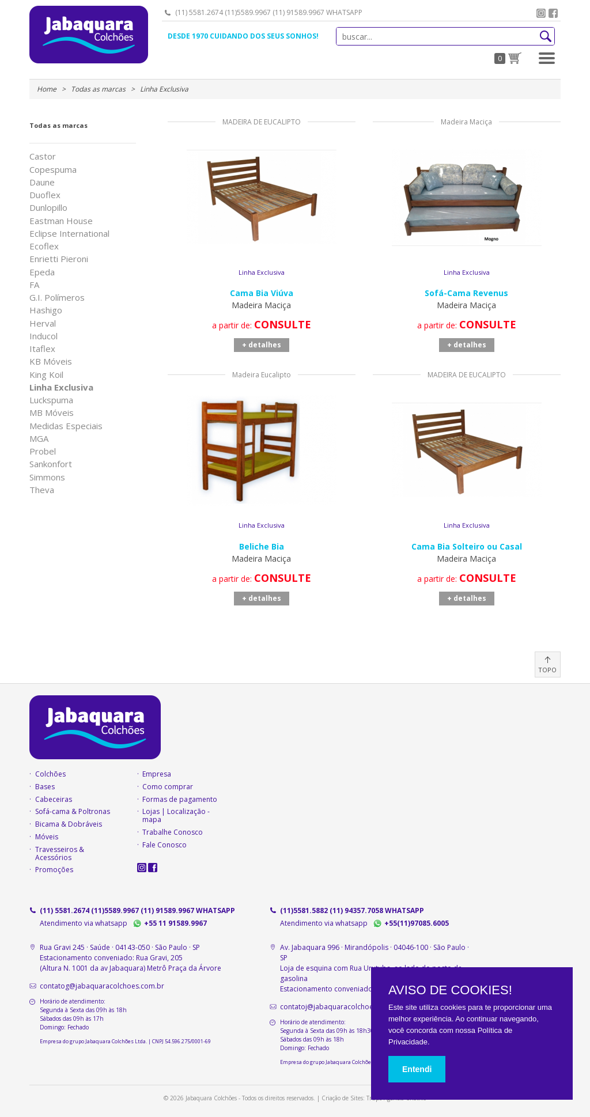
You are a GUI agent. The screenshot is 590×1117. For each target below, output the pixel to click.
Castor (42, 156)
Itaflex (42, 349)
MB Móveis (51, 413)
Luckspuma (51, 400)
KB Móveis (50, 361)
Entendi (417, 1069)
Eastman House (61, 221)
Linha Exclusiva (61, 387)
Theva (41, 490)
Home (46, 89)
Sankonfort (50, 464)
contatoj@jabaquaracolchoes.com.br (341, 1007)
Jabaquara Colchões (88, 34)
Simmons (47, 477)
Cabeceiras (53, 800)
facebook (553, 13)
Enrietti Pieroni (58, 259)
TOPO (547, 669)
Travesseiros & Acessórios (59, 854)
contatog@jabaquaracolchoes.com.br (102, 986)
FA (34, 285)
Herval (42, 323)
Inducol (43, 336)
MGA (38, 439)
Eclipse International (69, 233)
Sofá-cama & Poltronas (72, 812)
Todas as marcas (58, 125)
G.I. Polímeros (57, 297)
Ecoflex (44, 246)
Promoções (54, 870)
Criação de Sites (342, 1098)
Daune (42, 182)
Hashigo (45, 310)
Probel (42, 451)
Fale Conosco (164, 845)
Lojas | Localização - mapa (176, 816)
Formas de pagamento (179, 800)
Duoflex (44, 195)
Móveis (46, 837)
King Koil (46, 375)
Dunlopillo (48, 208)
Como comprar (167, 787)
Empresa (156, 774)
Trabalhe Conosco (172, 832)
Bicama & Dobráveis (68, 824)
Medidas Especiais (66, 426)
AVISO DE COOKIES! (450, 990)
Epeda (42, 272)
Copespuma (53, 170)
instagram (541, 13)
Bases (45, 787)
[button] (547, 58)
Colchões (50, 774)
